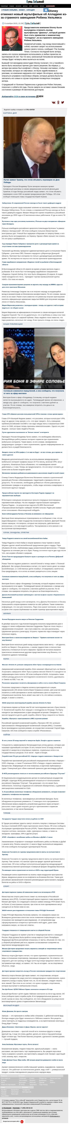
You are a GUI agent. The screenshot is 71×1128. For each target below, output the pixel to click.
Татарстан (26, 1090)
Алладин (30, 10)
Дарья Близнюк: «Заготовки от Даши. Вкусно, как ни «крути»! (25, 1027)
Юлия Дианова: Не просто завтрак (15, 1011)
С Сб (32, 23)
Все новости (5, 1078)
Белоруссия (26, 1092)
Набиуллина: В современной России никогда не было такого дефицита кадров (31, 203)
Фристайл (14, 1094)
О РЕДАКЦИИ (6, 1108)
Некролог (42, 6)
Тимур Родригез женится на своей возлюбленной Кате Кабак (24, 538)
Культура (22, 1082)
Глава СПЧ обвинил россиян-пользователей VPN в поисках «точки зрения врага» (32, 414)
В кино (31, 1078)
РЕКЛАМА (16, 1108)
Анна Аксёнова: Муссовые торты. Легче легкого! (20, 1044)
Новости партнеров (8, 1084)
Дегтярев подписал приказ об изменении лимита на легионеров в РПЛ (28, 892)
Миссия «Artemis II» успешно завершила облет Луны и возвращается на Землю (31, 664)
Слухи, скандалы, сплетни (16, 532)
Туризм (6, 813)
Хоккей (3, 1092)
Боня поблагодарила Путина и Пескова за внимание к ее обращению (28, 514)
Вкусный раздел (11, 1005)
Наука (6, 659)
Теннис (3, 1094)
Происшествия (55, 1078)
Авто (51, 1080)
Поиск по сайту (50, 6)
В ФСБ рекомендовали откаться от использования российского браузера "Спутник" (33, 773)
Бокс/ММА (5, 1096)
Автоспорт (15, 1092)
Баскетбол (15, 1090)
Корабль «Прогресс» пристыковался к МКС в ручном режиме (25, 718)
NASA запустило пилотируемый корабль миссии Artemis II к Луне (26, 703)
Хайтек (6, 735)
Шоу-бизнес (18, 6)
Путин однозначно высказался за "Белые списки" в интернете (25, 432)
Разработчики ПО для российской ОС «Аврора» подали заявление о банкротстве (32, 756)
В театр (22, 1084)
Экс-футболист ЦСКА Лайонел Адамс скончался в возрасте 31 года (27, 989)
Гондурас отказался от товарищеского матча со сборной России (26, 930)
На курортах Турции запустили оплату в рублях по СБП (23, 819)
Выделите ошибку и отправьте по (19, 109)
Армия (30, 6)
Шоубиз (7, 613)
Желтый (32, 1082)
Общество (43, 1078)
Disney (22, 10)
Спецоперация (4, 6)
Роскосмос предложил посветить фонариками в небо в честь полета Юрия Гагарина (33, 683)
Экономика (23, 1080)
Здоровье (25, 6)
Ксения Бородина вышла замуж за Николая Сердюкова (22, 619)
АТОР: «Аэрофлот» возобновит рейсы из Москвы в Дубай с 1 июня (27, 837)
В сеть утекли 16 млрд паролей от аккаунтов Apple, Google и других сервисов (31, 740)
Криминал (42, 1080)
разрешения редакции (40, 1112)
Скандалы (11, 6)
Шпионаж (36, 6)
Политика (22, 1078)
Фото (3, 1082)
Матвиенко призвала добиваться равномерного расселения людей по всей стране (33, 473)
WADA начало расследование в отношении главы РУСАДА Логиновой (28, 910)
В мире (3, 1080)
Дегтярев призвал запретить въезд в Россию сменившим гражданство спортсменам (33, 971)
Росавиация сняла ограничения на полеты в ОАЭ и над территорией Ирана (30, 870)
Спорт (6, 886)
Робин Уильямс (10, 10)
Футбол (4, 1090)
